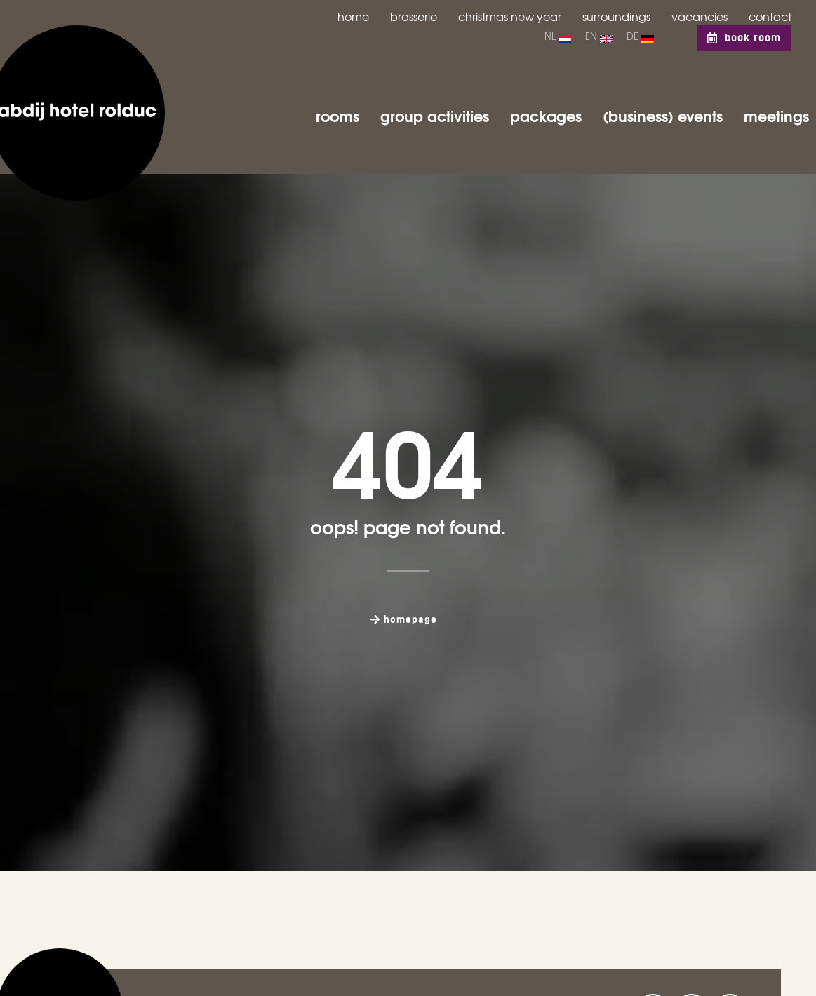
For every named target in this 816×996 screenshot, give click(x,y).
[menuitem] (557, 38)
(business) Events (663, 115)
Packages (546, 115)
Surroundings (616, 16)
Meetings (776, 115)
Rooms (337, 115)
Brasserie (413, 16)
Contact (770, 16)
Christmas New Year (509, 16)
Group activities (434, 115)
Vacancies (699, 16)
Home (353, 16)
